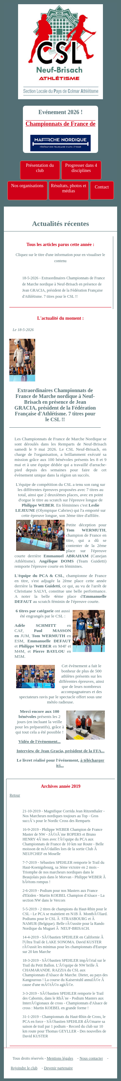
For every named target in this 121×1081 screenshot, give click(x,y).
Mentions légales (60, 1058)
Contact (102, 187)
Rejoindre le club (24, 1068)
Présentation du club (40, 168)
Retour (15, 795)
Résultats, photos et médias (68, 188)
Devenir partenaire (58, 1068)
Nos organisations (27, 185)
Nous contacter (91, 1058)
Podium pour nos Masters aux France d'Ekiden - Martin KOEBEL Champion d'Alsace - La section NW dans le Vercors (64, 895)
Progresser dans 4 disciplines (81, 168)
